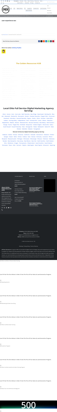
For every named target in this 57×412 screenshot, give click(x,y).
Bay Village (33, 114)
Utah (14, 145)
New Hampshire (12, 141)
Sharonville (46, 124)
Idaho (15, 136)
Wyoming (52, 145)
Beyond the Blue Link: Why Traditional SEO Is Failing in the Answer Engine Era (9, 70)
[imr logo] (6, 5)
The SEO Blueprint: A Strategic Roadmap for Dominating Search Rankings (46, 83)
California (26, 134)
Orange (5, 124)
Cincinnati (52, 116)
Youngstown (37, 129)
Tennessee (5, 145)
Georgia (6, 136)
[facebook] (2, 207)
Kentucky (38, 136)
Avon (13, 114)
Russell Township (16, 126)
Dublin (34, 118)
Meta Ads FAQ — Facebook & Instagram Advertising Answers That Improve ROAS (28, 76)
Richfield (22, 124)
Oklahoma (10, 143)
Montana (45, 138)
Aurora (8, 114)
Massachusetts (12, 138)
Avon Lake (18, 114)
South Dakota (48, 143)
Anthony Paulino (5, 34)
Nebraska (51, 138)
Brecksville (14, 116)
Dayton (29, 118)
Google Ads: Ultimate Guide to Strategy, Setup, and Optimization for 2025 (9, 97)
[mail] (10, 207)
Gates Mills (50, 118)
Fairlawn (43, 118)
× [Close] (0, 280)
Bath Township (25, 114)
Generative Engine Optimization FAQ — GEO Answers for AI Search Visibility (9, 82)
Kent (27, 120)
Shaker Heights (37, 124)
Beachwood (40, 114)
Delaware (46, 134)
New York (34, 141)
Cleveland (6, 118)
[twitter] (4, 207)
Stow (23, 126)
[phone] (2, 209)
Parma (10, 124)
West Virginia (38, 145)
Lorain (39, 120)
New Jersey (20, 141)
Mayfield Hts (5, 122)
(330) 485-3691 (30, 233)
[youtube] (8, 207)
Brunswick (21, 116)
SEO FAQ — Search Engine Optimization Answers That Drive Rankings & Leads (27, 87)
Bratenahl (7, 116)
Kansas (33, 136)
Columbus (12, 118)
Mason (44, 120)
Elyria (38, 118)
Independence (21, 120)
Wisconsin (46, 145)
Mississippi (33, 138)
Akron (4, 114)
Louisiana (45, 136)
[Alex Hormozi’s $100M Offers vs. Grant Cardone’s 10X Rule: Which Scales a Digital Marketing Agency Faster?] (35, 182)
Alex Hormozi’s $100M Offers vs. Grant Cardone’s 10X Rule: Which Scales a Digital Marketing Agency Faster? (35, 189)
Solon (51, 124)
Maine (50, 136)
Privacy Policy (27, 246)
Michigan (19, 138)
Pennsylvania (22, 143)
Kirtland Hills (33, 120)
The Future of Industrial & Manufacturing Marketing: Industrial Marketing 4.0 (45, 74)
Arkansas (20, 134)
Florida (52, 134)
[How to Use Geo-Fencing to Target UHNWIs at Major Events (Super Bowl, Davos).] (35, 197)
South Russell (7, 126)
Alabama (4, 134)
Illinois (20, 136)
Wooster (30, 129)
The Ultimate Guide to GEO (45, 87)
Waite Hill (47, 126)
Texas (10, 145)
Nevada (5, 141)
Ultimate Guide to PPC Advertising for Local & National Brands (47, 95)
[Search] (48, 2)
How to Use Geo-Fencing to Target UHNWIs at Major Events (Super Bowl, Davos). (35, 203)
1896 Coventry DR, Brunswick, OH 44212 (30, 236)
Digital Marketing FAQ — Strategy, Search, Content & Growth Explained (8, 76)
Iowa (29, 136)
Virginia (24, 145)
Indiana (25, 136)
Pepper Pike (16, 124)
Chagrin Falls (44, 116)
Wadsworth (41, 126)
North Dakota (49, 141)
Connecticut (39, 134)
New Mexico (27, 141)
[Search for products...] (51, 2)
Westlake (24, 129)
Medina (12, 122)
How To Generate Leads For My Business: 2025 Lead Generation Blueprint (28, 70)
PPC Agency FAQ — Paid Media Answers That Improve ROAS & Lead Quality (28, 82)
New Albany (43, 122)
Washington (31, 145)
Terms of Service (34, 246)
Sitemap (21, 246)
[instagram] (6, 207)
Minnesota (26, 138)
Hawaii (11, 136)
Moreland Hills (24, 122)
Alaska (10, 134)
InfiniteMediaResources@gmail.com (30, 235)
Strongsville (29, 126)
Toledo (35, 126)
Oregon (16, 143)
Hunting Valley (13, 120)
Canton (27, 116)
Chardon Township (35, 116)
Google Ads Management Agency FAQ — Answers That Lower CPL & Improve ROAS (8, 91)
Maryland (4, 138)
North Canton (50, 122)
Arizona (15, 134)
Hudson (6, 120)
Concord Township (21, 118)
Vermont (19, 145)
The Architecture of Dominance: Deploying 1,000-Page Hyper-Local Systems (28, 93)
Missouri (40, 138)
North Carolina (41, 141)
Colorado (33, 134)
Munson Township (33, 122)
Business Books (32, 191)
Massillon (49, 120)
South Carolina (40, 143)
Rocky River (29, 124)
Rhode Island (31, 143)
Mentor (17, 122)
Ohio (5, 143)
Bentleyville (48, 114)
